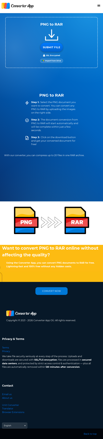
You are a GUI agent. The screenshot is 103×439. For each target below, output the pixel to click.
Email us (7, 394)
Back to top (90, 434)
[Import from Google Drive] (51, 61)
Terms (5, 347)
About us (7, 398)
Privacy (6, 351)
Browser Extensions (13, 412)
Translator (7, 408)
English (7, 425)
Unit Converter (10, 405)
